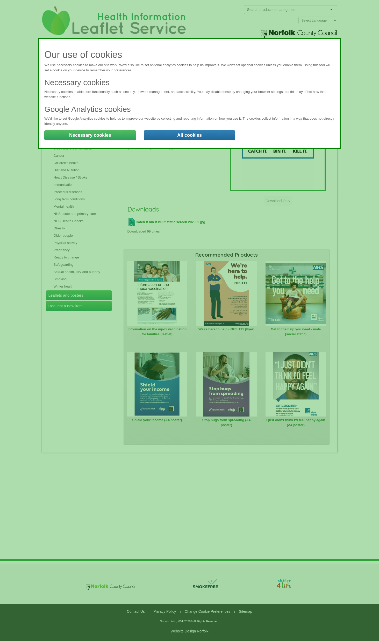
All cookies (189, 135)
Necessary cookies (90, 135)
